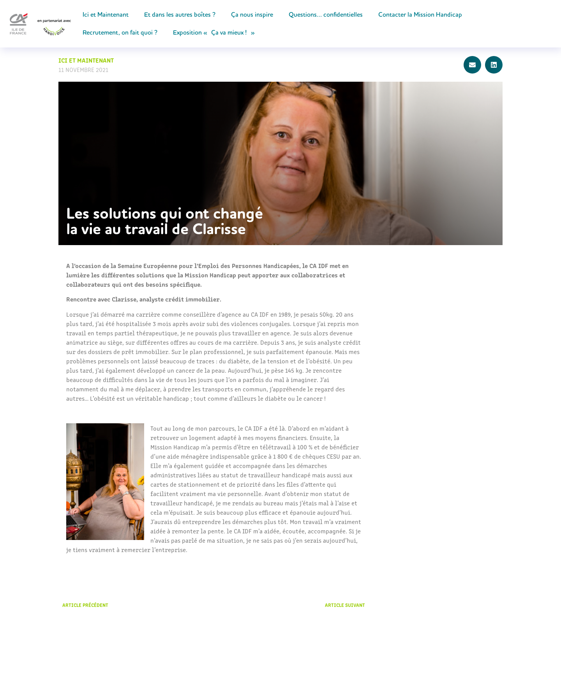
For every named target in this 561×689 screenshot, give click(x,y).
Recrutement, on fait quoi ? (120, 32)
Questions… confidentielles (326, 15)
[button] (472, 65)
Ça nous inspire (252, 15)
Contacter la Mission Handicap (420, 15)
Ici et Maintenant (106, 15)
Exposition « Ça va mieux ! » (214, 32)
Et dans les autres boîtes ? (179, 15)
